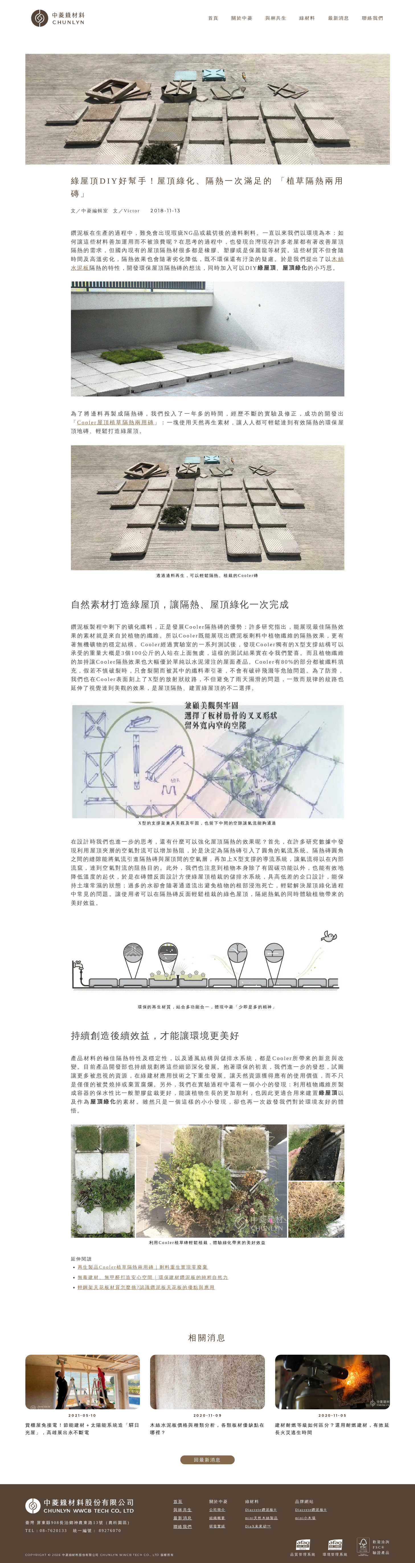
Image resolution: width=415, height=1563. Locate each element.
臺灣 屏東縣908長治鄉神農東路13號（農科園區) (77, 1523)
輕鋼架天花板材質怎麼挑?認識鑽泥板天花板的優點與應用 (146, 1287)
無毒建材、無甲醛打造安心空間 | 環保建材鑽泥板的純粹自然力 (153, 1277)
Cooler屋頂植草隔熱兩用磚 (115, 422)
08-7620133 (53, 1531)
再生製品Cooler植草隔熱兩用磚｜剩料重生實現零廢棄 (143, 1267)
